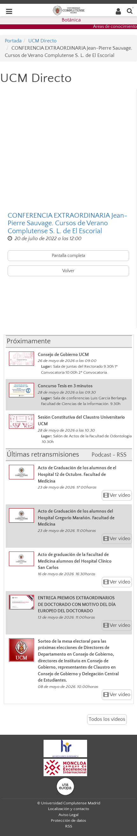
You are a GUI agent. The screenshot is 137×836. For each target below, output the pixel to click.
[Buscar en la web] (130, 10)
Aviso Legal (68, 815)
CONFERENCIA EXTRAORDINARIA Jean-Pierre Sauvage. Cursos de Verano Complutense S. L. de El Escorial (67, 223)
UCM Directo (42, 41)
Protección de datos (68, 820)
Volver (68, 270)
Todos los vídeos (107, 719)
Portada (13, 41)
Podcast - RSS (109, 455)
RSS (68, 826)
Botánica (71, 20)
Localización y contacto (68, 809)
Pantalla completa (68, 255)
